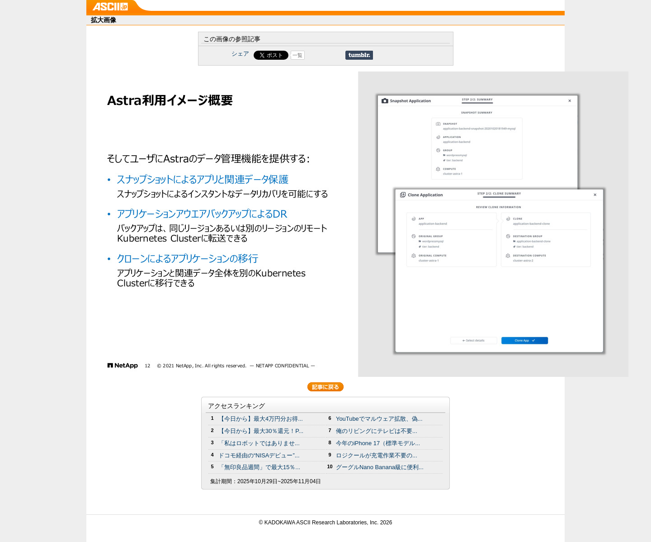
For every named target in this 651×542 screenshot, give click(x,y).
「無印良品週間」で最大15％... (259, 467)
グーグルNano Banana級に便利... (380, 467)
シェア (240, 53)
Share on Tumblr (359, 55)
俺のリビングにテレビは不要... (376, 431)
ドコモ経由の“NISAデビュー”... (259, 455)
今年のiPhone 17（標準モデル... (378, 443)
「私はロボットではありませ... (259, 443)
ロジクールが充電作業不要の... (376, 455)
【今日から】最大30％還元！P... (260, 431)
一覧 (297, 55)
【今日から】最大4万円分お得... (260, 418)
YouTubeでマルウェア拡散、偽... (379, 418)
